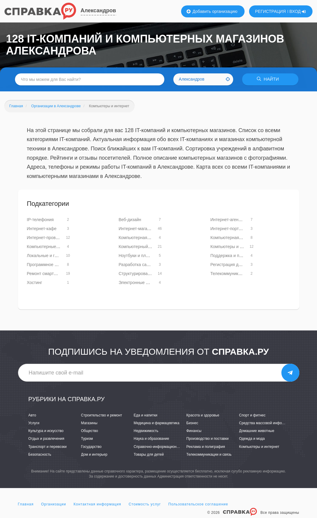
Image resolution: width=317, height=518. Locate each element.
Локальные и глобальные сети (56, 255)
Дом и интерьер (94, 454)
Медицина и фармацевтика (157, 423)
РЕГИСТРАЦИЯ (270, 11)
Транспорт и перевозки (47, 447)
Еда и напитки (145, 415)
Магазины (89, 423)
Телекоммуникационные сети (239, 273)
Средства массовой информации (267, 423)
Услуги (34, 423)
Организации (53, 504)
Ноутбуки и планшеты (140, 255)
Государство (91, 447)
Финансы (193, 431)
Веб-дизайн (130, 219)
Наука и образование (151, 439)
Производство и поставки (207, 439)
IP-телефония (40, 219)
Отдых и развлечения (46, 439)
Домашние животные (256, 431)
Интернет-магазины (138, 228)
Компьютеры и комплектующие (240, 246)
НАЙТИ (269, 79)
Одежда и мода (252, 439)
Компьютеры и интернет (259, 447)
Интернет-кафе (42, 228)
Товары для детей (149, 454)
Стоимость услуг (145, 504)
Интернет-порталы (228, 228)
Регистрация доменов (231, 264)
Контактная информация (97, 504)
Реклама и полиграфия (205, 447)
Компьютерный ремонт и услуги (150, 246)
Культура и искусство (46, 431)
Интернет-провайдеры (49, 237)
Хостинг (34, 282)
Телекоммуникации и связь (209, 454)
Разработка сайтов (137, 264)
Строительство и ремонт (101, 415)
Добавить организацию (211, 11)
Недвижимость (146, 431)
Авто (32, 415)
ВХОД (297, 11)
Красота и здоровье (202, 415)
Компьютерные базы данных (55, 246)
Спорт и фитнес (252, 415)
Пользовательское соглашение (198, 504)
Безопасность (39, 454)
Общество (89, 431)
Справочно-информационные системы (166, 447)
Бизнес (192, 423)
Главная (26, 504)
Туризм (87, 439)
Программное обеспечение (53, 264)
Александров (98, 10)
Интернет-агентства (229, 219)
